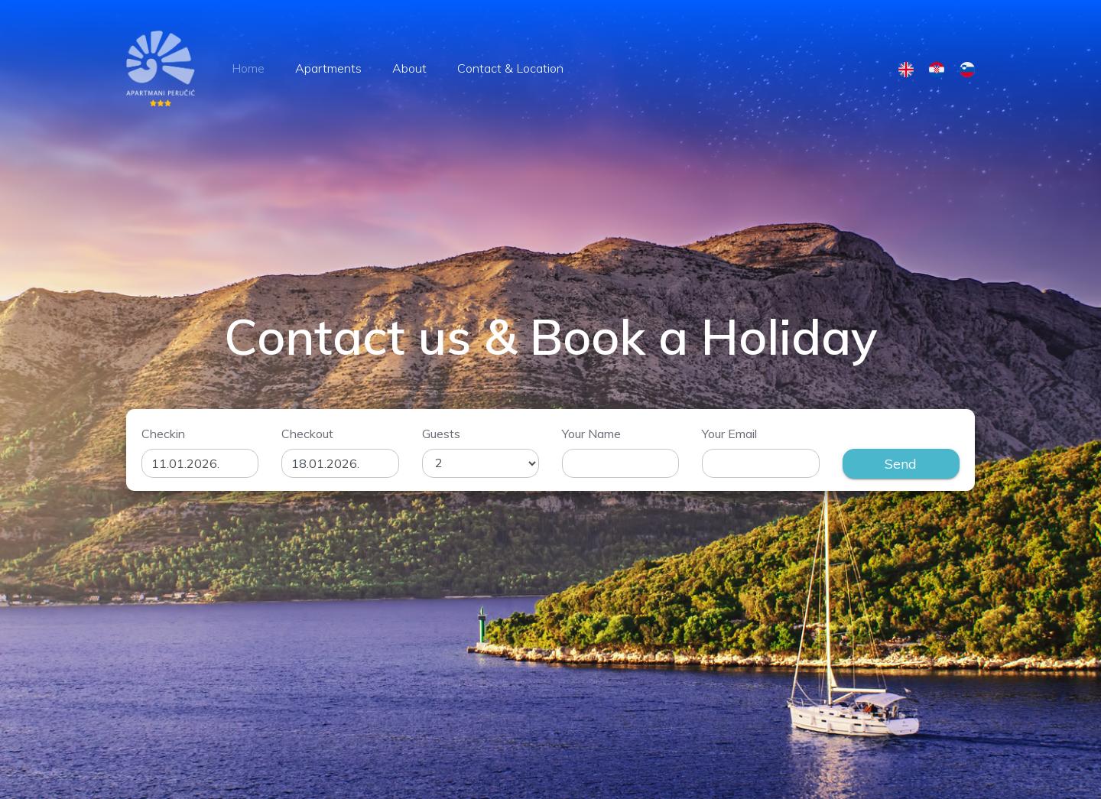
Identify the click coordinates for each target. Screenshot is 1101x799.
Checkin (163, 433)
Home (248, 68)
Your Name (591, 433)
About (409, 68)
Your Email (729, 433)
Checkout (307, 433)
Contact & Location (510, 68)
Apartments (328, 68)
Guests (441, 433)
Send (901, 464)
